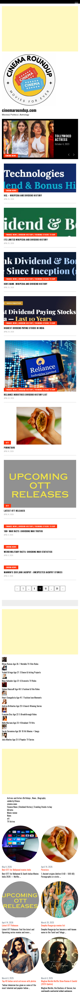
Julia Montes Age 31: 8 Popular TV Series (18, 739)
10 (46, 588)
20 (58, 588)
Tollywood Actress (63, 138)
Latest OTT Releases (14, 510)
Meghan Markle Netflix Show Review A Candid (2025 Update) (59, 983)
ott (7, 442)
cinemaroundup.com (19, 110)
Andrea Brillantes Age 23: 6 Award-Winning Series (22, 706)
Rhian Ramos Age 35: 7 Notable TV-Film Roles (20, 663)
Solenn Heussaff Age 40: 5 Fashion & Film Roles (21, 689)
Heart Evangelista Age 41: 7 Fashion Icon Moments (22, 697)
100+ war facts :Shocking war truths (23, 531)
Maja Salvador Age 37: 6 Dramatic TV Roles (19, 680)
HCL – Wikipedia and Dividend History (23, 195)
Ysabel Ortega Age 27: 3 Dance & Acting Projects (21, 672)
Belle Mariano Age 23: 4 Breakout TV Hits (18, 722)
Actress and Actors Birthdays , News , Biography (26, 798)
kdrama (10, 809)
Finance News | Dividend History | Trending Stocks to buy (30, 234)
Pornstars (9, 447)
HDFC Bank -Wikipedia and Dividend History (25, 283)
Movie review (12, 812)
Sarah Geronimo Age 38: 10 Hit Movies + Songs (20, 731)
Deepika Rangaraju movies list (53, 925)
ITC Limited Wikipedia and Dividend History (26, 239)
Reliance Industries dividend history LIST (25, 394)
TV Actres (11, 821)
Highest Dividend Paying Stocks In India (24, 328)
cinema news (10, 155)
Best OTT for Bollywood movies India (16, 869)
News (9, 815)
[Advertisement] (40, 28)
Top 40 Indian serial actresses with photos (19, 981)
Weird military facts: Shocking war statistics (28, 551)
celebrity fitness (13, 801)
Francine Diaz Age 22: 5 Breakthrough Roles (19, 714)
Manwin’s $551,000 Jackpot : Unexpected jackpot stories (33, 572)
